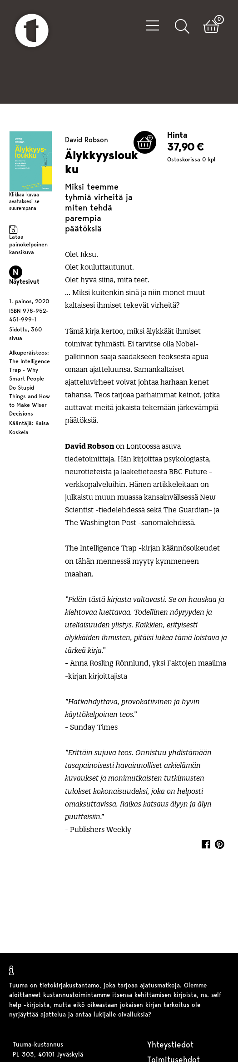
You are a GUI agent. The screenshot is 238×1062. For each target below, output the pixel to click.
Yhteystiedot (170, 1045)
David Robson (86, 131)
